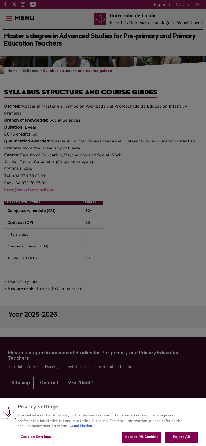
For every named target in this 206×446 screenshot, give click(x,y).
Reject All (181, 438)
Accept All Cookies (141, 438)
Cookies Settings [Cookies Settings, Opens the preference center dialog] (36, 438)
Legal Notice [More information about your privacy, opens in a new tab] (80, 428)
